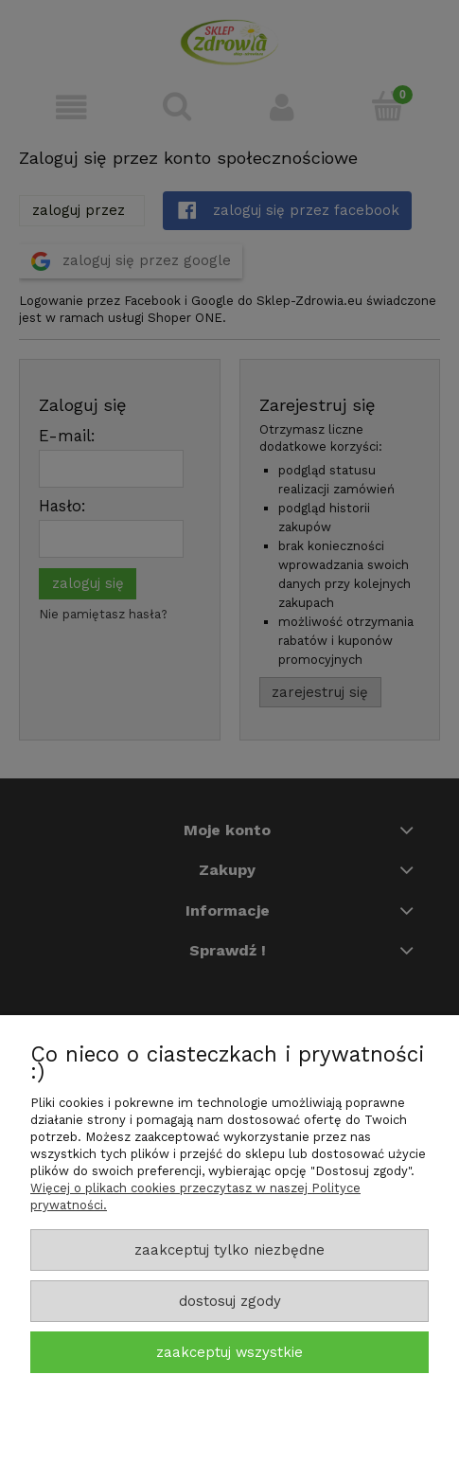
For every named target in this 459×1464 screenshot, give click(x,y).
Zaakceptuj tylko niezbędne (229, 1250)
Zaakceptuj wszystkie (229, 1352)
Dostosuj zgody (230, 1301)
